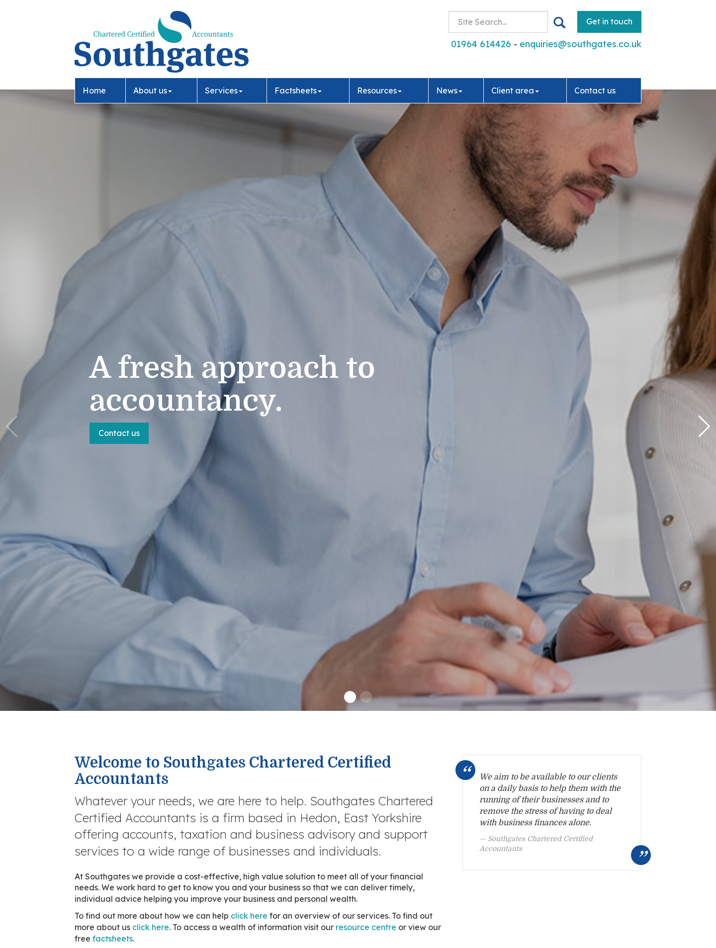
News (449, 90)
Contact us (595, 90)
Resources (379, 90)
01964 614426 (481, 44)
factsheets (112, 939)
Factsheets (298, 90)
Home (94, 90)
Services (224, 90)
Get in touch (609, 21)
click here (249, 916)
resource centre (366, 927)
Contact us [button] (119, 433)
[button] (350, 697)
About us (152, 90)
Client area (515, 90)
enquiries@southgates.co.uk (580, 44)
